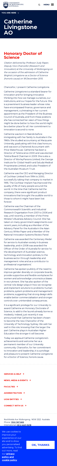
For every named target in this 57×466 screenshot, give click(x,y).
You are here (10, 13)
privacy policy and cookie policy (9, 457)
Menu (49, 4)
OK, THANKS (40, 444)
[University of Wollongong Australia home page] (13, 5)
